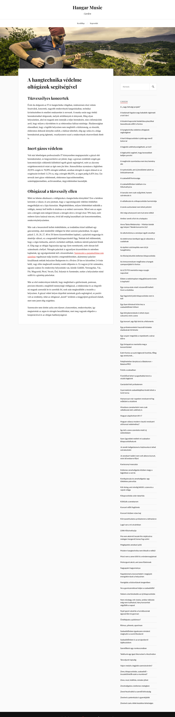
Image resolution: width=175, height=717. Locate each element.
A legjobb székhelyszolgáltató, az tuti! (136, 147)
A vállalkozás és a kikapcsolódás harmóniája (138, 201)
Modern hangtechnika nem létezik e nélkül (137, 550)
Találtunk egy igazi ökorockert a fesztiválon (138, 654)
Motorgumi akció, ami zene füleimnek (135, 562)
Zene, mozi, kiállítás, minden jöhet (134, 680)
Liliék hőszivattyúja (128, 530)
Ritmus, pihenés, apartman (131, 625)
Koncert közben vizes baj (130, 513)
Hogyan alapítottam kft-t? (131, 415)
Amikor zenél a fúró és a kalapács (134, 218)
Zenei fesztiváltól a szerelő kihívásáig (135, 691)
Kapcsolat (94, 23)
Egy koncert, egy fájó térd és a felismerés (137, 321)
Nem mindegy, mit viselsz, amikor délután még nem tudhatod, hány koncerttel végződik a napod (137, 602)
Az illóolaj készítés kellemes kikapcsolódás (137, 256)
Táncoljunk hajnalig (128, 660)
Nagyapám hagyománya (130, 568)
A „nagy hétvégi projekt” (130, 107)
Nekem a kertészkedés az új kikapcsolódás (137, 594)
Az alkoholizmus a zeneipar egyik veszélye (137, 233)
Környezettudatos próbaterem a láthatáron (138, 519)
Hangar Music (87, 7)
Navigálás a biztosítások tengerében (135, 582)
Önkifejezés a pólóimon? (130, 619)
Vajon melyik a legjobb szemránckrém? (136, 665)
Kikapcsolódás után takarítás (132, 495)
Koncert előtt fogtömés (130, 507)
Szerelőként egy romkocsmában (133, 648)
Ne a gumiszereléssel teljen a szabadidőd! (137, 588)
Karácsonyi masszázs (129, 464)
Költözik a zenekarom (129, 501)
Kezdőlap (81, 23)
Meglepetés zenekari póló (131, 545)
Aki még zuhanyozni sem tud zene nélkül (137, 213)
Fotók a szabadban (128, 370)
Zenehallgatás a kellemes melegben (135, 686)
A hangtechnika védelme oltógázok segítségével (57, 83)
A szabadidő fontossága (130, 178)
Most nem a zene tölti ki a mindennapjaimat (138, 556)
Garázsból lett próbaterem (131, 384)
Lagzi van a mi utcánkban (130, 524)
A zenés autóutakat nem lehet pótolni (136, 207)
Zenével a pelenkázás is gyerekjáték (135, 697)
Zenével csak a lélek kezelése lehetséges (136, 703)
